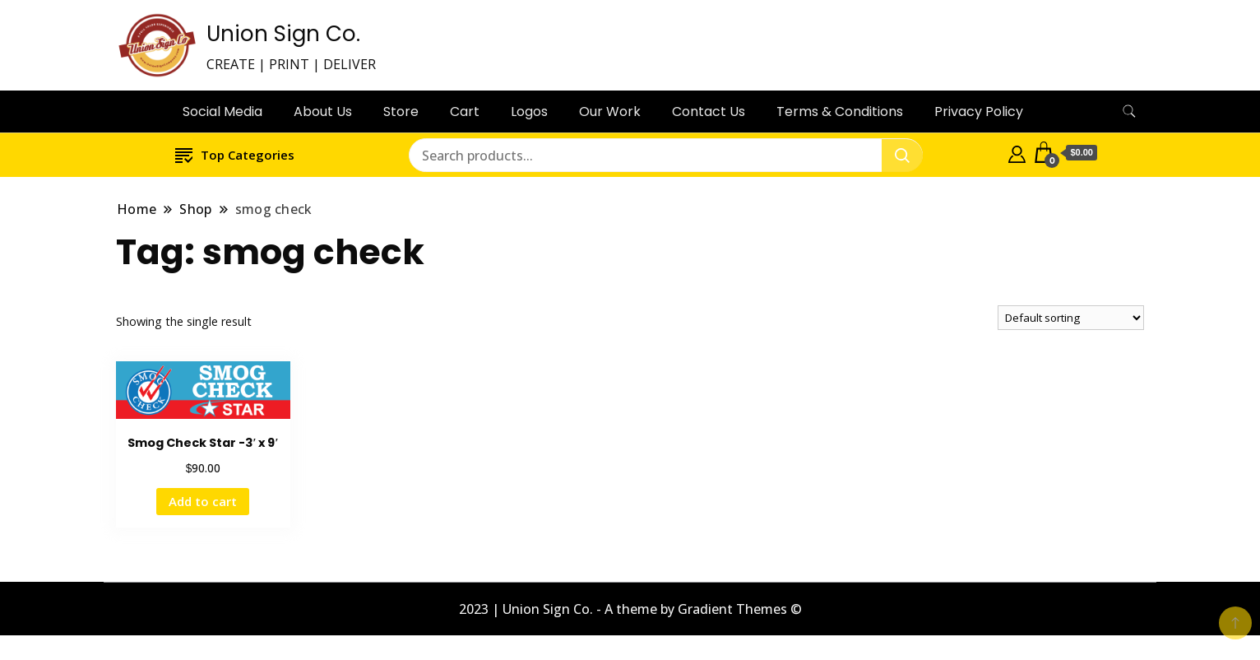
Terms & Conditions (839, 111)
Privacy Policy (978, 111)
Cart (464, 111)
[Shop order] (1071, 317)
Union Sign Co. (283, 34)
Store (401, 111)
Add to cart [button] (203, 501)
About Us (323, 111)
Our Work (610, 111)
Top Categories (234, 154)
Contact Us (708, 111)
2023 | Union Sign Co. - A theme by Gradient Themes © (630, 609)
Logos (529, 111)
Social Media (222, 111)
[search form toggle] (1129, 111)
